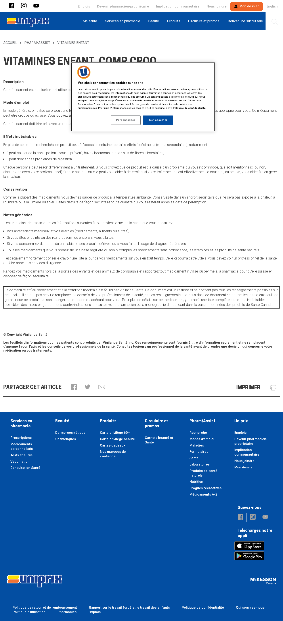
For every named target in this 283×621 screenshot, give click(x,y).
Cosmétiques (65, 439)
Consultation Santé (25, 468)
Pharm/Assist (37, 43)
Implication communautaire (177, 6)
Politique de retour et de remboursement (45, 608)
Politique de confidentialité (203, 608)
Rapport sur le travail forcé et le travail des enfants (129, 608)
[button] (11, 6)
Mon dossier (246, 6)
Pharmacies (66, 612)
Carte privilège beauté (117, 439)
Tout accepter (158, 119)
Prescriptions (21, 438)
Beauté (62, 421)
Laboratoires (199, 464)
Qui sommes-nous (250, 608)
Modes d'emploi (201, 439)
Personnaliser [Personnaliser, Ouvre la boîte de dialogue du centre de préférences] (125, 119)
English (272, 6)
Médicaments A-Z (203, 494)
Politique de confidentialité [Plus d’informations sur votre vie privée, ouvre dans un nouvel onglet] (189, 108)
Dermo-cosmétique (70, 433)
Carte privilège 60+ (115, 433)
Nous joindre (217, 6)
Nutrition (196, 482)
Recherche (198, 433)
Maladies (196, 445)
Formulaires (198, 452)
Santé (194, 458)
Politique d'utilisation (29, 612)
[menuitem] (91, 21)
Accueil (10, 43)
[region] (143, 97)
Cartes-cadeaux (112, 445)
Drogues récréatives (205, 488)
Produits (108, 421)
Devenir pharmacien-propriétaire (123, 6)
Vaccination (19, 462)
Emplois (84, 6)
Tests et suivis (21, 455)
